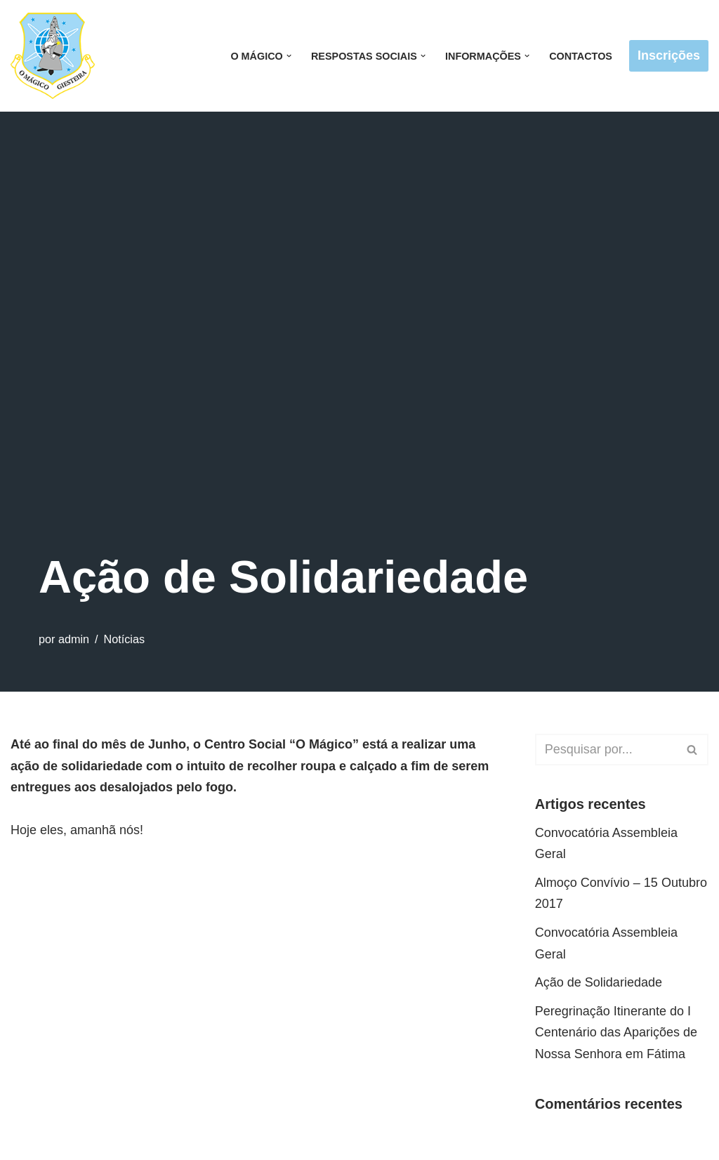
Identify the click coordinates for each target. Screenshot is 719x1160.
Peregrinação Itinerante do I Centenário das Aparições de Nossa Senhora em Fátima (616, 1032)
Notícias (124, 639)
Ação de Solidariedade (598, 982)
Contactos (580, 56)
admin (73, 639)
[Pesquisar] (606, 749)
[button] (288, 55)
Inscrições (669, 55)
